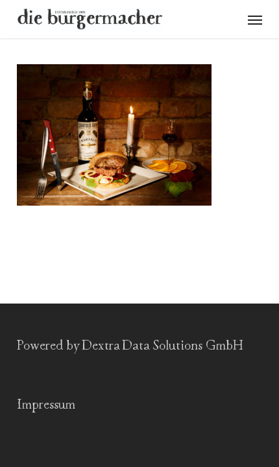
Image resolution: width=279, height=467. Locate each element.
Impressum (46, 405)
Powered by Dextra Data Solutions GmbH (130, 346)
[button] (255, 19)
